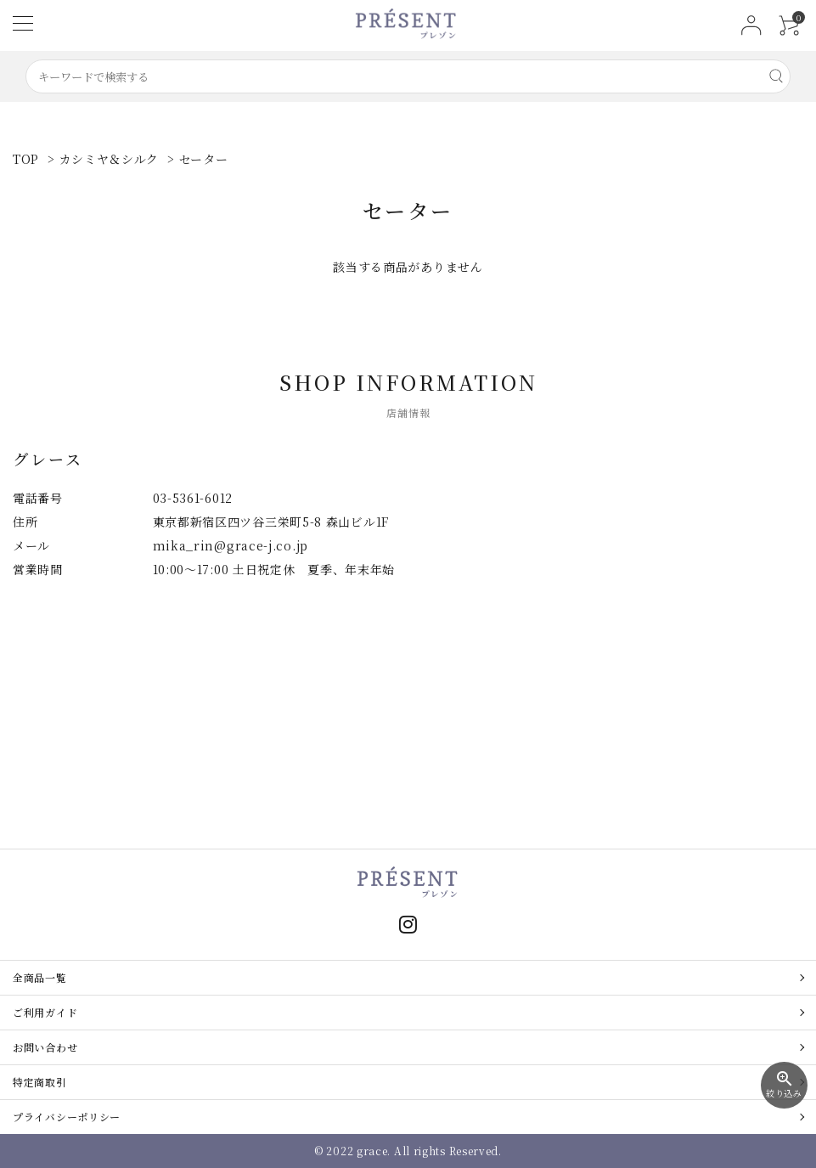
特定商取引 (40, 1082)
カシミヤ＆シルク (109, 158)
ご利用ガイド (45, 1012)
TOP (26, 158)
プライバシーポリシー (67, 1116)
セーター (203, 158)
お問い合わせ (45, 1047)
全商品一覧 (40, 977)
